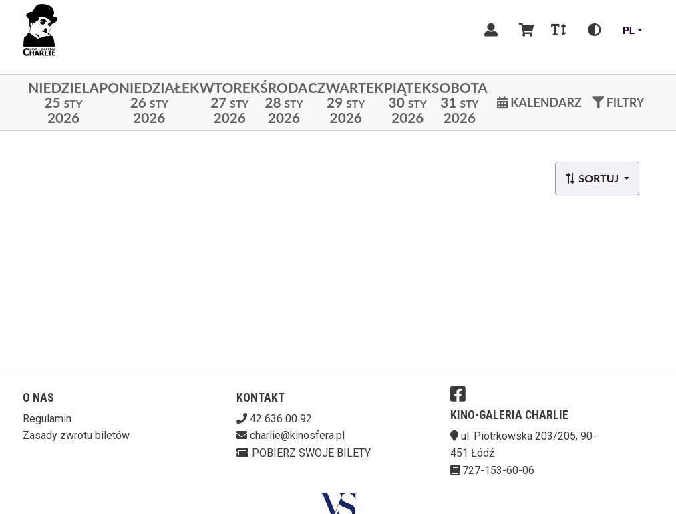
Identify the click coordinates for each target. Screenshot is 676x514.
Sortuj (593, 178)
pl (629, 29)
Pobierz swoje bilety (303, 452)
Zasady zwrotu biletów (76, 435)
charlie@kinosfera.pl (297, 435)
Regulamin (47, 418)
